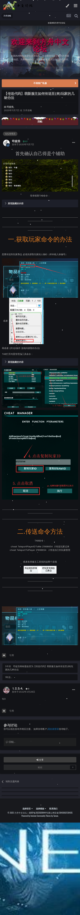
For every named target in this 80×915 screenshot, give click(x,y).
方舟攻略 (27, 110)
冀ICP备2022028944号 (38, 812)
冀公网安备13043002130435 (60, 812)
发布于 (23, 144)
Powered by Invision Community (33, 815)
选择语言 (27, 808)
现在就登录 (53, 729)
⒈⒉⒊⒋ (17, 688)
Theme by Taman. (52, 815)
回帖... (10, 741)
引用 (11, 655)
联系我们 (53, 808)
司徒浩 (10, 106)
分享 (40, 759)
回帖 (40, 121)
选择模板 (41, 808)
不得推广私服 (40, 83)
